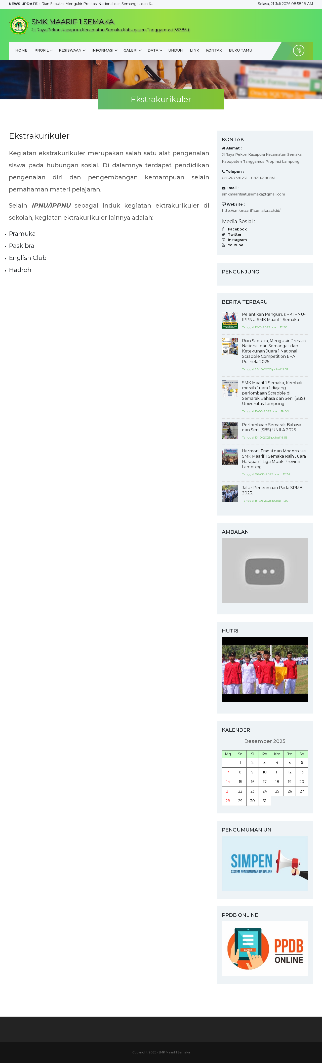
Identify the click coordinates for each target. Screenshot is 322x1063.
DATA (153, 50)
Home (21, 50)
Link (194, 50)
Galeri (131, 50)
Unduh (175, 50)
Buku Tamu (240, 50)
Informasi (102, 50)
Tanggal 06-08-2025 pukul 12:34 (266, 474)
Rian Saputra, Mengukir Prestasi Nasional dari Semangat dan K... (97, 4)
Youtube (235, 245)
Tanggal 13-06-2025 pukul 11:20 (265, 500)
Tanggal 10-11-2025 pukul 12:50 (264, 327)
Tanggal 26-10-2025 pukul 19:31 (265, 369)
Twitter (235, 234)
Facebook (237, 229)
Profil (41, 50)
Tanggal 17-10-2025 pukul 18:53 (265, 437)
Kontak (214, 50)
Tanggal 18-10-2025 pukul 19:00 (265, 411)
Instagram (237, 240)
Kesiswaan (70, 50)
